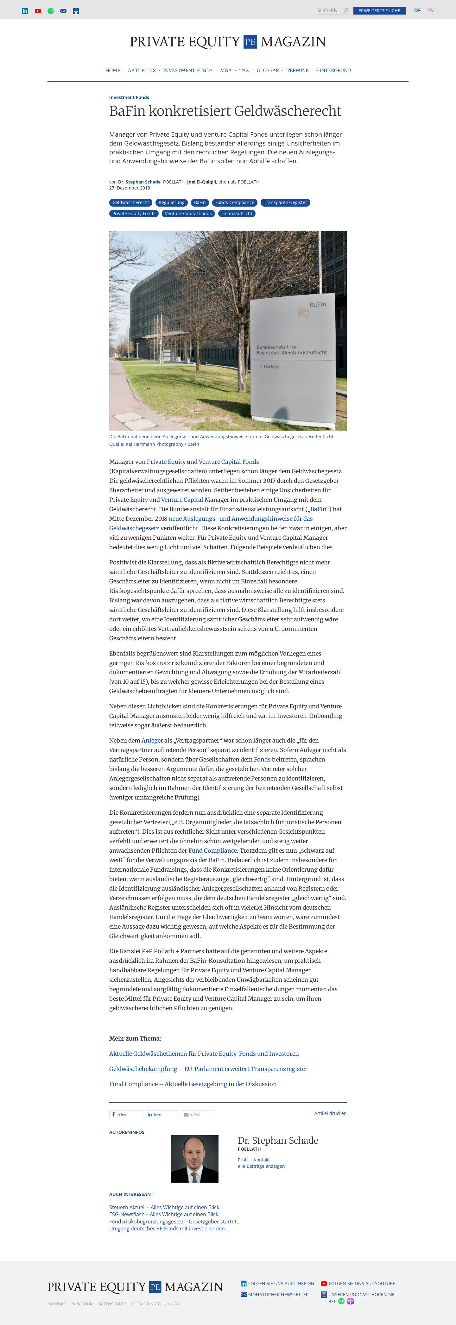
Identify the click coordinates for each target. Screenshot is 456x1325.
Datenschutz (112, 1304)
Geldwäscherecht (130, 202)
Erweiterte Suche (379, 11)
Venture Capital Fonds (188, 213)
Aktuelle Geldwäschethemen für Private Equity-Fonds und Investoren (204, 1053)
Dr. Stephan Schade (139, 182)
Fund (195, 850)
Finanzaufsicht (236, 213)
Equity (139, 499)
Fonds (262, 759)
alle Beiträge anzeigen (261, 1166)
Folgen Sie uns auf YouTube (362, 1283)
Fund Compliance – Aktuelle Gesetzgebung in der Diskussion (193, 1084)
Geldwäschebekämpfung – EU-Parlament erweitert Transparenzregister (208, 1069)
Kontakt (57, 1304)
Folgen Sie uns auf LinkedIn (281, 1283)
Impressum (82, 1304)
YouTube (38, 11)
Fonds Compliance (234, 202)
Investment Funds (129, 97)
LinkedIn (25, 11)
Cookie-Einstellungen (155, 1304)
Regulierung (172, 202)
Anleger (152, 740)
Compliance (220, 850)
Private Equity (166, 461)
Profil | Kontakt (254, 1160)
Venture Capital (182, 499)
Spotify (51, 11)
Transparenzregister (285, 202)
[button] (125, 1114)
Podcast (76, 11)
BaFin (200, 202)
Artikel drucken (330, 1113)
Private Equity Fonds (133, 213)
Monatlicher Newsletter (63, 11)
